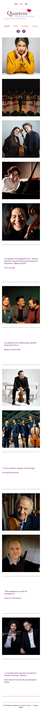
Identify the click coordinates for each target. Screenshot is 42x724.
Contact (35, 26)
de (26, 4)
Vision (15, 26)
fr (21, 4)
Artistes (7, 26)
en (16, 4)
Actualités (25, 26)
